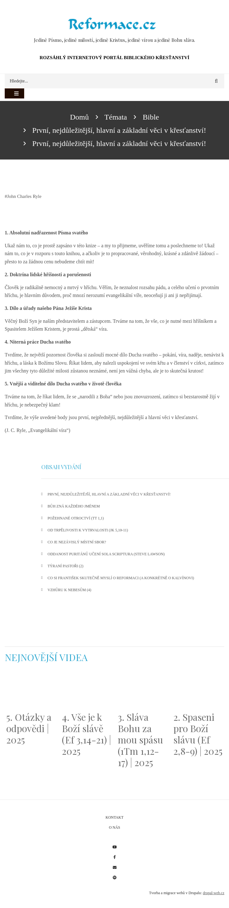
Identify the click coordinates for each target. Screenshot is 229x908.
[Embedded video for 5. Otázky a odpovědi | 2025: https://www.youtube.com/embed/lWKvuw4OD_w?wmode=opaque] (31, 691)
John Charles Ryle (24, 196)
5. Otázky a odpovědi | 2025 (29, 728)
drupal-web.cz (213, 893)
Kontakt (114, 817)
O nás (114, 827)
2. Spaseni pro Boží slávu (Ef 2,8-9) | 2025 (197, 734)
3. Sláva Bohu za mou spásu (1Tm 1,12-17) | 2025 (140, 739)
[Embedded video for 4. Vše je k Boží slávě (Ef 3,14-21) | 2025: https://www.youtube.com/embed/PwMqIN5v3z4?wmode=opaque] (86, 691)
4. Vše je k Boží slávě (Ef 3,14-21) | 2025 (86, 734)
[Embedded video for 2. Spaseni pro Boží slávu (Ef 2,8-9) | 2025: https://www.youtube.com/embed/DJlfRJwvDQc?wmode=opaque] (198, 691)
